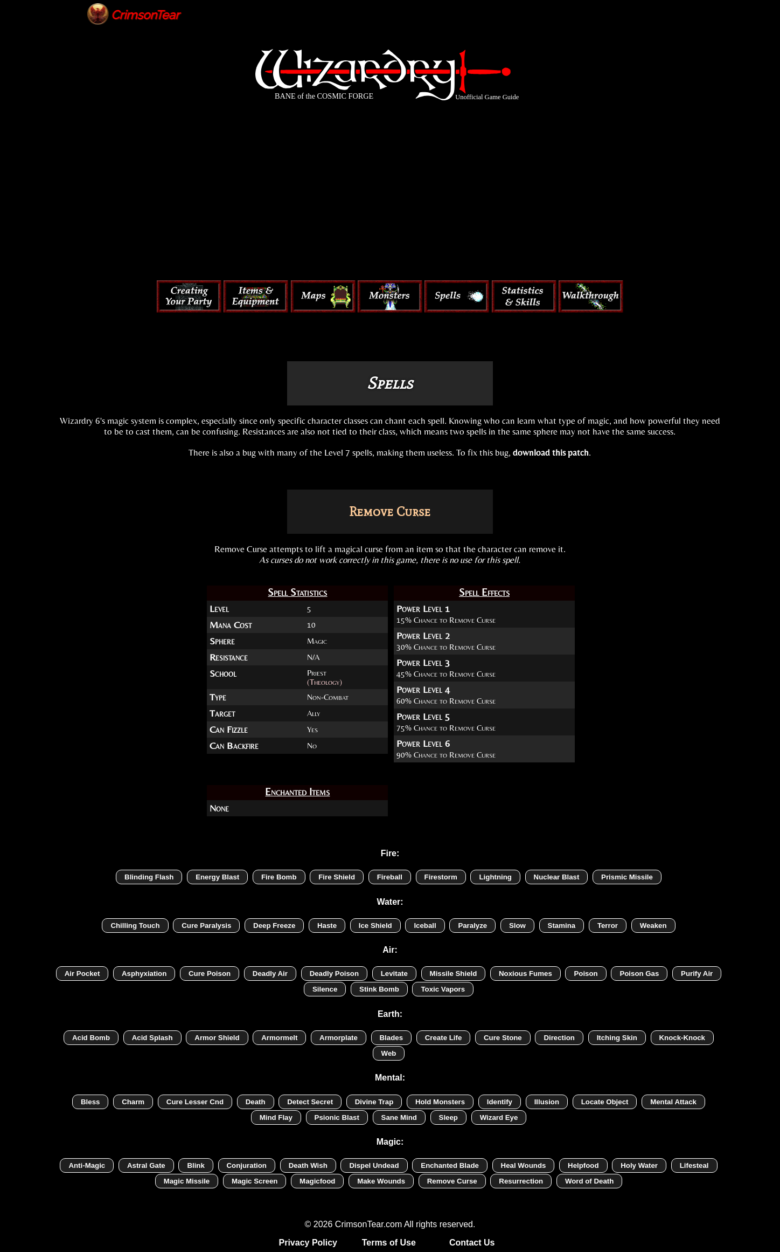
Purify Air (697, 973)
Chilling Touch (134, 925)
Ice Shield (375, 925)
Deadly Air (270, 973)
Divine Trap (374, 1102)
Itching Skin (617, 1038)
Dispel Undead (374, 1165)
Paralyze (472, 925)
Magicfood (317, 1181)
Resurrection (521, 1181)
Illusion (546, 1102)
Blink (195, 1165)
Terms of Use (389, 1242)
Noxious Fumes (525, 973)
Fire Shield (336, 877)
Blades (391, 1038)
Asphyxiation (144, 973)
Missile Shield (453, 973)
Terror (607, 925)
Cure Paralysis (206, 925)
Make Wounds (381, 1181)
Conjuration (247, 1165)
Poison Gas (639, 973)
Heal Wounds (523, 1165)
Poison (585, 973)
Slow (517, 925)
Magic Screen (255, 1181)
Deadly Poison (334, 973)
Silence (324, 989)
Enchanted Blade (450, 1165)
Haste (327, 925)
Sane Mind (399, 1117)
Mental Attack (673, 1102)
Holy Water (639, 1165)
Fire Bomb (279, 877)
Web (388, 1053)
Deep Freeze (274, 925)
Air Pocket (82, 973)
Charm (133, 1102)
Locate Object (605, 1102)
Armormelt (279, 1038)
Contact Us (472, 1242)
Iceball (425, 925)
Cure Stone (503, 1038)
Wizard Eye (499, 1117)
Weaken (653, 925)
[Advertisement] (390, 193)
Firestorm (440, 877)
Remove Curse (452, 1181)
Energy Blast (217, 877)
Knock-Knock (682, 1038)
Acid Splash (152, 1038)
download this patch (551, 452)
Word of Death (589, 1181)
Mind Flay (276, 1117)
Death (256, 1102)
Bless (90, 1102)
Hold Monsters (440, 1102)
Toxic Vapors (443, 989)
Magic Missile (187, 1181)
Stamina (562, 925)
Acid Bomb (91, 1038)
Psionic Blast (337, 1117)
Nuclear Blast (557, 877)
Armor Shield (216, 1038)
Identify (499, 1102)
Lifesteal (694, 1165)
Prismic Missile (627, 877)
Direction (559, 1038)
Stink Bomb (379, 989)
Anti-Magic (86, 1165)
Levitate (394, 973)
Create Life (443, 1038)
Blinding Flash (148, 877)
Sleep (448, 1117)
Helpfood (583, 1165)
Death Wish (308, 1165)
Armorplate (338, 1038)
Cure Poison (210, 973)
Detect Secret (310, 1102)
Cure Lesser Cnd (195, 1102)
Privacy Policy (308, 1242)
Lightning (495, 877)
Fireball (389, 877)
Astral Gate (146, 1165)
